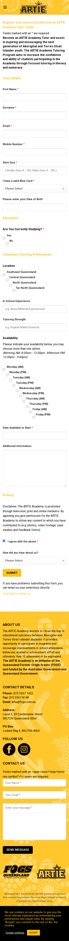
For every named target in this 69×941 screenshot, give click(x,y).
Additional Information (17, 446)
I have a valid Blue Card (18, 181)
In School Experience (16, 301)
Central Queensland (22, 277)
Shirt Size (10, 162)
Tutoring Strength (14, 319)
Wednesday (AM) (30, 388)
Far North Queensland (30, 288)
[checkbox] (4, 238)
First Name (11, 89)
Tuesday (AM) (21, 377)
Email (7, 126)
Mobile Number (14, 144)
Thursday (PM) (38, 404)
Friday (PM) (43, 414)
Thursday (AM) (35, 398)
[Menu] (5, 7)
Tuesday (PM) (25, 382)
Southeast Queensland (21, 272)
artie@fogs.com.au (24, 702)
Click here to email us (16, 593)
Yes (9, 235)
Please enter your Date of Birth (23, 199)
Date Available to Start (18, 427)
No (11, 240)
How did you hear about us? (20, 552)
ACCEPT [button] (33, 932)
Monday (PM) (17, 372)
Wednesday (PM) (33, 393)
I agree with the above (23, 541)
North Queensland (24, 282)
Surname (9, 107)
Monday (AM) (15, 367)
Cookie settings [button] (15, 932)
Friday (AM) (40, 409)
